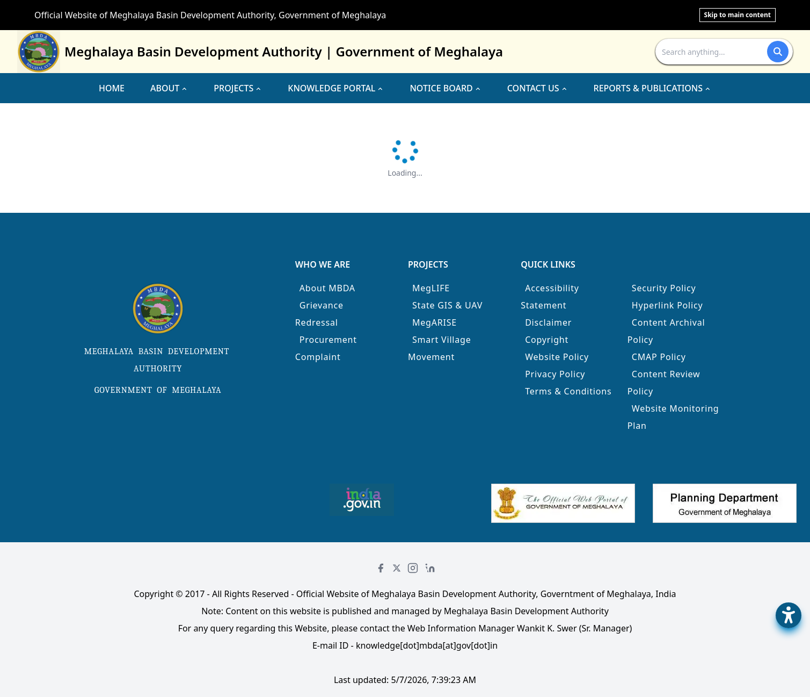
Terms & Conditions (568, 391)
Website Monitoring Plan (673, 417)
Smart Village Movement (439, 348)
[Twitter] (396, 568)
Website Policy (557, 357)
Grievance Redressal (319, 313)
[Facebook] (380, 568)
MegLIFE (431, 288)
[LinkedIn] (430, 568)
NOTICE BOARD (445, 88)
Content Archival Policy (666, 331)
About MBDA (327, 288)
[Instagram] (412, 568)
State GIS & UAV (447, 305)
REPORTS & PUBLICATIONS (653, 88)
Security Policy (664, 288)
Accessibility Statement (550, 296)
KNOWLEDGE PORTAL (336, 88)
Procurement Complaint (326, 348)
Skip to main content (737, 14)
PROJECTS (238, 88)
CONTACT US (537, 88)
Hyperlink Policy (667, 305)
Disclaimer (548, 322)
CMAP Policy (659, 357)
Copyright (546, 340)
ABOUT (169, 88)
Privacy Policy (555, 374)
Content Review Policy (663, 382)
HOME (112, 88)
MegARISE (434, 322)
